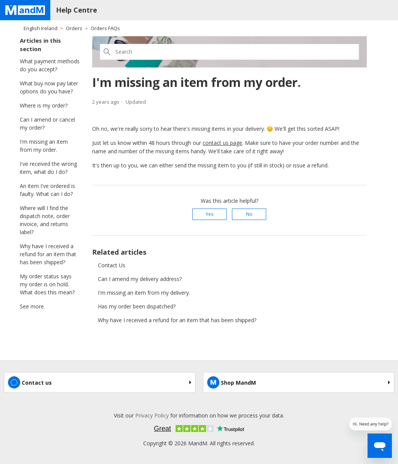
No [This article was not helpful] (249, 214)
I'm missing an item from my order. (44, 145)
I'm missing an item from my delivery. (144, 292)
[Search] (229, 51)
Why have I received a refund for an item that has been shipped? (48, 254)
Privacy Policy (152, 415)
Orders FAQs (105, 28)
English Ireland (41, 28)
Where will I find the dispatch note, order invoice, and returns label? (45, 220)
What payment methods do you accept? (50, 65)
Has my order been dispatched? (137, 306)
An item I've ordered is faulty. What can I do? (47, 189)
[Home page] (25, 10)
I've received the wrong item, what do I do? (48, 167)
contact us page (222, 142)
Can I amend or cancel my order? (47, 123)
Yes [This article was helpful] (209, 214)
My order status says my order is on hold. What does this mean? (47, 284)
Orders (74, 28)
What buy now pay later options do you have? (49, 87)
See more (32, 306)
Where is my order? (43, 105)
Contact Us (111, 265)
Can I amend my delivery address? (140, 279)
